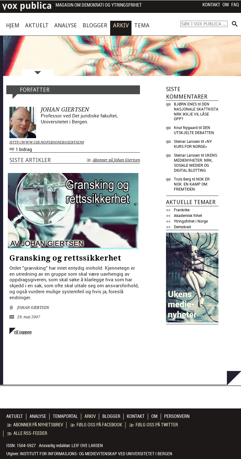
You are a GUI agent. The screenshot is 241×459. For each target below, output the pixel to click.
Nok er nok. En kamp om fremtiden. (192, 184)
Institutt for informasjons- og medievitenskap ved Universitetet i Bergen (96, 453)
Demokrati (182, 226)
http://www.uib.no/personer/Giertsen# (46, 142)
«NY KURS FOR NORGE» (193, 144)
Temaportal (65, 416)
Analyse (65, 25)
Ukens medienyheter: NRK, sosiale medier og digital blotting (195, 163)
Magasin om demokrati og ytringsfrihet (99, 5)
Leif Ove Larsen (87, 445)
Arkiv (121, 25)
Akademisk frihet (188, 215)
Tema (141, 25)
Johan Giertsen (33, 307)
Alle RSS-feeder (27, 433)
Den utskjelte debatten (194, 130)
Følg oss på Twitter (153, 425)
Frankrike (182, 209)
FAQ (235, 5)
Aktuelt (37, 25)
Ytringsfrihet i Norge (191, 221)
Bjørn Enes (185, 103)
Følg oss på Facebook (96, 425)
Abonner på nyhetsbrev (35, 425)
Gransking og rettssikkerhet (65, 258)
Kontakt (211, 5)
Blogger (95, 25)
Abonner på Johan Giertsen (113, 160)
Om (225, 5)
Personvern (177, 416)
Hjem (12, 25)
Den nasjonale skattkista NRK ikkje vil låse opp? (196, 111)
